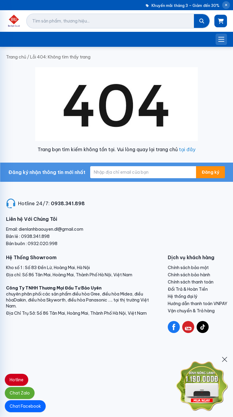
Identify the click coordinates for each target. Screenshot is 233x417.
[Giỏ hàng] (220, 21)
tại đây (187, 149)
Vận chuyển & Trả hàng (191, 311)
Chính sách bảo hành (189, 275)
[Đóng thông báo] (226, 5)
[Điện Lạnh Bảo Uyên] (14, 21)
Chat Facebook (25, 406)
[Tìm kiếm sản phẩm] (110, 21)
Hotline (16, 379)
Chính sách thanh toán (190, 282)
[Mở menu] (221, 39)
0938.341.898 (68, 203)
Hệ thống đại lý (183, 296)
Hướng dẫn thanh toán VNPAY (197, 303)
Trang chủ (16, 57)
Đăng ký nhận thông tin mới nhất (46, 172)
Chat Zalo (20, 393)
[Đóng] (224, 359)
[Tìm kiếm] (202, 21)
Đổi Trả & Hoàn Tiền (188, 289)
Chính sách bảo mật (188, 267)
